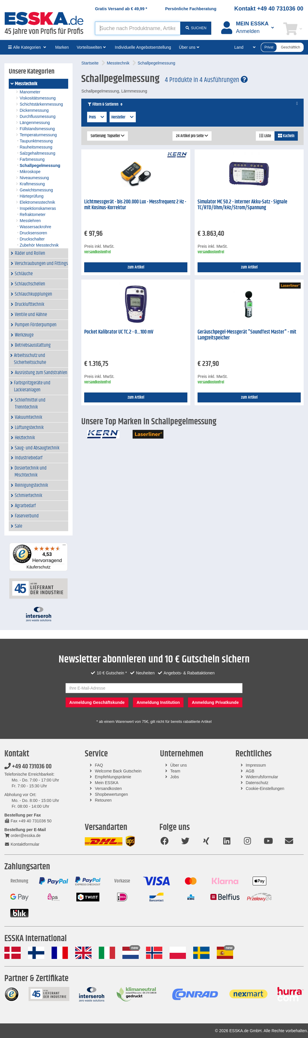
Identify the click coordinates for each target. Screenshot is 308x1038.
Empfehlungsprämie (113, 776)
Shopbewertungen (111, 794)
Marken (62, 47)
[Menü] (64, 546)
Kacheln (286, 136)
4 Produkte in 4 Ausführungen (206, 80)
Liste (265, 136)
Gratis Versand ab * (121, 8)
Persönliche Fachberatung (191, 8)
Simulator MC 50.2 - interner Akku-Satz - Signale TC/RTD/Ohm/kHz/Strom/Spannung (242, 205)
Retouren (103, 800)
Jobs (174, 776)
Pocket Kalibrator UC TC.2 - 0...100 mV (118, 332)
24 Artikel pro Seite (192, 136)
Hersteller (122, 117)
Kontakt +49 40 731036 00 (268, 8)
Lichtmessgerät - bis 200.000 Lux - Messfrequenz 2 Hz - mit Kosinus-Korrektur (135, 205)
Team (175, 771)
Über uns (178, 765)
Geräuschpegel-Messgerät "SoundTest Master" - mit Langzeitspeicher (247, 335)
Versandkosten (108, 788)
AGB (250, 771)
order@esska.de (22, 835)
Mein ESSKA (107, 782)
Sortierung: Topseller (107, 136)
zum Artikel (136, 267)
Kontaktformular (21, 844)
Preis (97, 117)
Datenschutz (257, 782)
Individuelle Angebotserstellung (143, 47)
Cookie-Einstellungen (265, 788)
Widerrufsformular (262, 776)
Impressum (256, 765)
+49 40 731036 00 (28, 767)
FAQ (99, 765)
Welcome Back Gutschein (118, 771)
